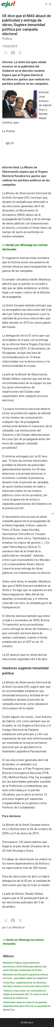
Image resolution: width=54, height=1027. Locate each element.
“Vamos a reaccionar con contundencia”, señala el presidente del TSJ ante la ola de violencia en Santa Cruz (25, 994)
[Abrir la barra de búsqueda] (46, 4)
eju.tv (10, 143)
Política (7, 38)
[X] (20, 52)
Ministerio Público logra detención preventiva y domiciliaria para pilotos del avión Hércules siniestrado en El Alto (24, 966)
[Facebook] (13, 52)
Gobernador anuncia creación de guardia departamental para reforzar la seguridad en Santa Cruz (27, 1006)
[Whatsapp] (5, 52)
